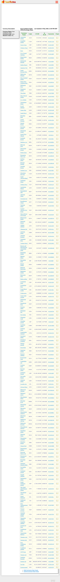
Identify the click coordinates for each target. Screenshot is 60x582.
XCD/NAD (51, 431)
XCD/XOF (51, 214)
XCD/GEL (51, 198)
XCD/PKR (51, 222)
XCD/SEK (51, 167)
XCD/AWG (51, 243)
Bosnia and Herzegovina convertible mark (24, 248)
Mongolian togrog (23, 405)
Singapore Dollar (23, 89)
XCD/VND (51, 103)
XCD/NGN (51, 435)
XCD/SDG (51, 471)
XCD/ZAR (51, 177)
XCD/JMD (51, 351)
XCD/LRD (51, 380)
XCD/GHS (51, 318)
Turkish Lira (24, 170)
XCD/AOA (51, 236)
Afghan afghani (22, 225)
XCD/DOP (51, 304)
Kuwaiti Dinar (23, 369)
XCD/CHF (51, 45)
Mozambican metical (24, 427)
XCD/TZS (51, 519)
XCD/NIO (51, 439)
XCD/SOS (51, 475)
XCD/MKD (51, 398)
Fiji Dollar (23, 315)
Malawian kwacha (23, 424)
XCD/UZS (51, 530)
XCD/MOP (51, 409)
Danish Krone (22, 124)
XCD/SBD (51, 464)
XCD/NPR (51, 442)
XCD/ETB (51, 311)
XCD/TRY (51, 170)
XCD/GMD (51, 325)
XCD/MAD (51, 390)
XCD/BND (51, 264)
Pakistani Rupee (23, 222)
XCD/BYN (51, 218)
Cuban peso (24, 293)
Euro (22, 51)
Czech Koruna (22, 120)
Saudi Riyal (24, 113)
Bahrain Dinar (23, 257)
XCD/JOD (51, 181)
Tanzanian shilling (23, 518)
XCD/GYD (51, 336)
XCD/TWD (51, 96)
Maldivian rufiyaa (23, 420)
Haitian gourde (22, 344)
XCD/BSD (51, 272)
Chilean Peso (24, 184)
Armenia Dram (23, 232)
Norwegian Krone (23, 149)
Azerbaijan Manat (23, 187)
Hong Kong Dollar (24, 57)
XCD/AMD (51, 232)
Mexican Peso (23, 145)
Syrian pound (24, 567)
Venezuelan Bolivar (23, 533)
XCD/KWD (51, 369)
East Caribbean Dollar (23, 544)
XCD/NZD (51, 78)
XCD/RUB (51, 163)
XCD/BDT (51, 191)
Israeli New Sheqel (23, 135)
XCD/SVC (51, 493)
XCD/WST (51, 540)
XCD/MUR (51, 416)
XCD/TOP (51, 509)
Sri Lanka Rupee (23, 377)
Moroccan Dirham (23, 390)
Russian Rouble (23, 163)
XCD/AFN (51, 226)
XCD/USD (51, 100)
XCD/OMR (51, 446)
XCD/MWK (51, 424)
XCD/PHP (51, 86)
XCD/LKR (51, 377)
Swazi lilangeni (23, 497)
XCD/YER (51, 555)
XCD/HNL (51, 340)
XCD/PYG (51, 456)
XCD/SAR (51, 113)
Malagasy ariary (23, 394)
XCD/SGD (51, 90)
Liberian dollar (23, 380)
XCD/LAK (51, 564)
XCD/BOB (51, 268)
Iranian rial (23, 561)
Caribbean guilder (23, 548)
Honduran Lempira (23, 340)
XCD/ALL (51, 229)
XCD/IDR (51, 61)
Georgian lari (24, 198)
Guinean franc (23, 329)
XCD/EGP (51, 127)
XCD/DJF (51, 300)
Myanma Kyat (23, 401)
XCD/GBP (51, 54)
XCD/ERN (51, 307)
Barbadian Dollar (23, 253)
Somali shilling (22, 475)
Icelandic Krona (23, 138)
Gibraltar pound (23, 321)
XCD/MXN (51, 145)
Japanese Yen (24, 68)
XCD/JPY (51, 68)
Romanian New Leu (23, 156)
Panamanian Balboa (24, 449)
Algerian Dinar (23, 195)
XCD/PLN (51, 152)
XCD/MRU (51, 412)
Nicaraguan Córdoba (23, 438)
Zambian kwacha (23, 558)
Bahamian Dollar (23, 272)
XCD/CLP (51, 184)
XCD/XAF (51, 210)
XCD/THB (51, 93)
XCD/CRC (51, 290)
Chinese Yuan (24, 48)
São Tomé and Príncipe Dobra (24, 489)
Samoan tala (24, 540)
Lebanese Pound (23, 373)
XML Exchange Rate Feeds (31, 570)
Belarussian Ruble (24, 218)
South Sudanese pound (23, 483)
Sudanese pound (23, 471)
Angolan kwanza (23, 236)
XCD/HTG (51, 344)
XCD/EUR (51, 51)
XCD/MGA (51, 394)
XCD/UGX (51, 522)
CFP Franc (23, 552)
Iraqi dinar (23, 347)
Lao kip (22, 564)
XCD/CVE (51, 296)
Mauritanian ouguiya (24, 412)
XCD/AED (51, 107)
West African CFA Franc (24, 214)
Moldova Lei (24, 142)
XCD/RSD (51, 159)
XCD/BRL (51, 116)
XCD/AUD (51, 38)
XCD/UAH (51, 173)
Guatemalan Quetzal (24, 333)
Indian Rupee (24, 65)
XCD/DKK (51, 124)
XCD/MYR (51, 75)
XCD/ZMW (51, 558)
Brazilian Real (23, 116)
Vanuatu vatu (24, 537)
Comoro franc (23, 365)
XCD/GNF (51, 329)
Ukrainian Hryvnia (23, 173)
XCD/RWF (51, 460)
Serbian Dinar (22, 159)
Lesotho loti (24, 384)
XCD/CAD (51, 41)
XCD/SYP (51, 567)
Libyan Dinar (24, 387)
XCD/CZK (51, 120)
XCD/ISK (51, 139)
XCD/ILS (51, 135)
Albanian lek (24, 229)
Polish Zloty (24, 152)
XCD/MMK (51, 401)
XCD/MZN (51, 427)
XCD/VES (51, 534)
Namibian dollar (23, 431)
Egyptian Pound (23, 127)
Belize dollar (24, 279)
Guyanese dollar (23, 336)
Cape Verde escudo (23, 296)
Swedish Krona (23, 167)
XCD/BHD (51, 257)
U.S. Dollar (23, 100)
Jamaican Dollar (23, 350)
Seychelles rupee (23, 468)
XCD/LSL (51, 384)
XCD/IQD (51, 347)
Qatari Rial (23, 110)
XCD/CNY (51, 48)
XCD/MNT (51, 405)
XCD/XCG (51, 548)
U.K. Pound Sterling (24, 54)
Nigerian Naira (23, 435)
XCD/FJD (51, 315)
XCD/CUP (51, 293)
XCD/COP (51, 286)
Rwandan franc (23, 460)
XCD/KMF (51, 366)
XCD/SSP (51, 483)
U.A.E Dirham (22, 106)
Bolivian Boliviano (23, 268)
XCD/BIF (51, 261)
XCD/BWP (51, 275)
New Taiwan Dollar (24, 96)
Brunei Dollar (22, 264)
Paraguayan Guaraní (24, 456)
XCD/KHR (51, 362)
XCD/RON (51, 156)
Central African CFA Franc (24, 210)
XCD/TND (51, 205)
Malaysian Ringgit (23, 74)
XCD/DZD (51, 195)
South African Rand (24, 177)
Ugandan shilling (23, 522)
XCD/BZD (51, 279)
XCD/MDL (51, 142)
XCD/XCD (51, 544)
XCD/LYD (51, 387)
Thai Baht (23, 93)
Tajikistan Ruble (23, 500)
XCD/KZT (51, 202)
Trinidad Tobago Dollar (23, 514)
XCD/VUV (51, 537)
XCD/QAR (51, 110)
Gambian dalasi (23, 325)
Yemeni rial (24, 555)
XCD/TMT (51, 505)
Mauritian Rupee (23, 416)
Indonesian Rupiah (23, 61)
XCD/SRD (51, 479)
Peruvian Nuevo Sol (23, 453)
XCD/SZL (51, 497)
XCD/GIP (51, 322)
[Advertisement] (30, 15)
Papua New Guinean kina (24, 82)
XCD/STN (51, 488)
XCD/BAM (51, 248)
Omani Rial (23, 446)
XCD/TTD (51, 514)
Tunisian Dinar (23, 205)
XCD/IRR (51, 561)
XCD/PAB (51, 449)
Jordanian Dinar (23, 181)
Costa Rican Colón (24, 289)
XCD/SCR (51, 468)
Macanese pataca (23, 409)
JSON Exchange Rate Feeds (31, 571)
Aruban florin (24, 243)
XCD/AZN (51, 188)
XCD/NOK (51, 149)
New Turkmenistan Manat (24, 505)
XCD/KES (51, 354)
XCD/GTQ (51, 333)
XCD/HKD (51, 58)
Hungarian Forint (23, 131)
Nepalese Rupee (23, 442)
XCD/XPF (51, 552)
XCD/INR (51, 65)
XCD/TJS (51, 500)
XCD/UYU (51, 526)
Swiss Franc (24, 45)
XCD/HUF (51, 131)
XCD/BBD (51, 253)
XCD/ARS (51, 240)
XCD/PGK (51, 82)
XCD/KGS (51, 358)
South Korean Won (24, 71)
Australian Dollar (23, 37)
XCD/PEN (51, 453)
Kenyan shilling (23, 354)
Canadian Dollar (23, 41)
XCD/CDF (51, 282)
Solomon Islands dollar (24, 464)
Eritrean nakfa (23, 307)
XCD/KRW (51, 71)
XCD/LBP (51, 373)
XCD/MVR (51, 420)
